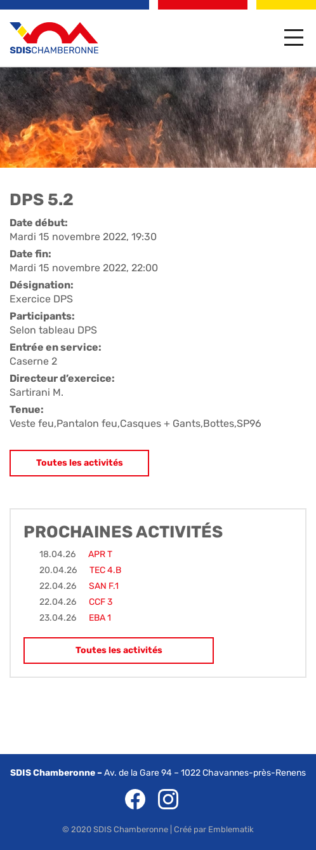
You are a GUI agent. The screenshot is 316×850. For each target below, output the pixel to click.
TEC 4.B (105, 570)
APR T (100, 554)
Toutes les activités (79, 462)
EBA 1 (100, 617)
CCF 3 (100, 602)
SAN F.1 (104, 586)
